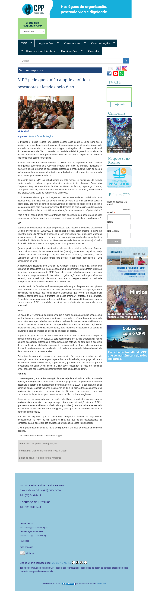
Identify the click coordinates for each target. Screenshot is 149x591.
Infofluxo (101, 583)
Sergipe (53, 443)
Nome (110, 222)
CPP (25, 43)
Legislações (46, 43)
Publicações (70, 51)
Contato (93, 51)
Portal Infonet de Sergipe (41, 136)
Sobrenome (113, 231)
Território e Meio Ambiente (48, 458)
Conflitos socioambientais (38, 51)
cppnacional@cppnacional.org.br (34, 528)
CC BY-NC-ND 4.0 (69, 562)
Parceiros (24, 541)
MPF (45, 443)
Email (111, 212)
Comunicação (101, 43)
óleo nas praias (33, 443)
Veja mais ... (120, 104)
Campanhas (73, 43)
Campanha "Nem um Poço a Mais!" (49, 450)
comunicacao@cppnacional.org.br (34, 535)
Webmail (30, 553)
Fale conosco (26, 547)
